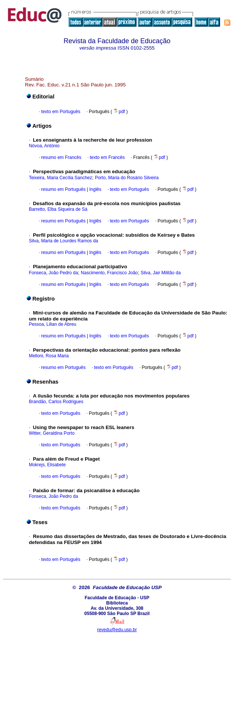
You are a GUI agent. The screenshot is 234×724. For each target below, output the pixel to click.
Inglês (94, 189)
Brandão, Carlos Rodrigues (56, 401)
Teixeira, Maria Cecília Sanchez (60, 177)
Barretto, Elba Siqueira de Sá (58, 209)
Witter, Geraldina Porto (51, 433)
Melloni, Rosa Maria (49, 355)
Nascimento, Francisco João (109, 272)
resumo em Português (63, 189)
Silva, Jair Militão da (161, 272)
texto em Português (60, 111)
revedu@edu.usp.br (117, 629)
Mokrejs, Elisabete (47, 464)
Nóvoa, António (44, 145)
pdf (119, 111)
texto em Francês (107, 157)
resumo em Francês (61, 157)
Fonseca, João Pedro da (53, 272)
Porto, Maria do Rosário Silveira (126, 177)
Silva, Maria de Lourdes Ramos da (63, 240)
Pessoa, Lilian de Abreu (52, 324)
